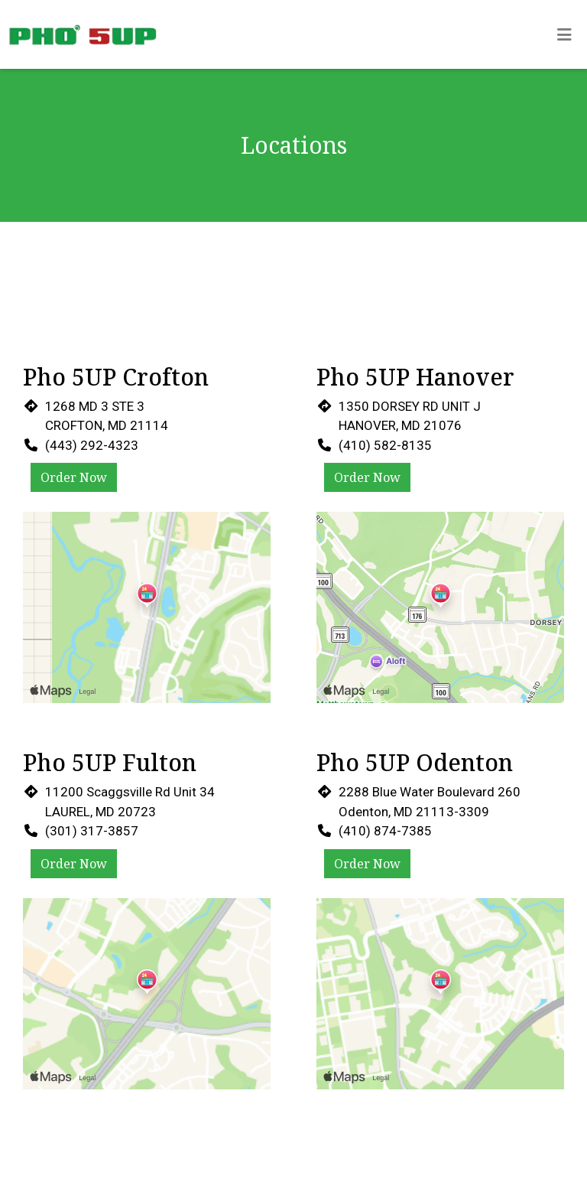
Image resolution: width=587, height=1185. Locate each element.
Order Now (74, 477)
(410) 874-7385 (385, 830)
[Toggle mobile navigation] (564, 34)
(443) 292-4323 (91, 445)
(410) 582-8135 (385, 445)
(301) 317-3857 (91, 830)
